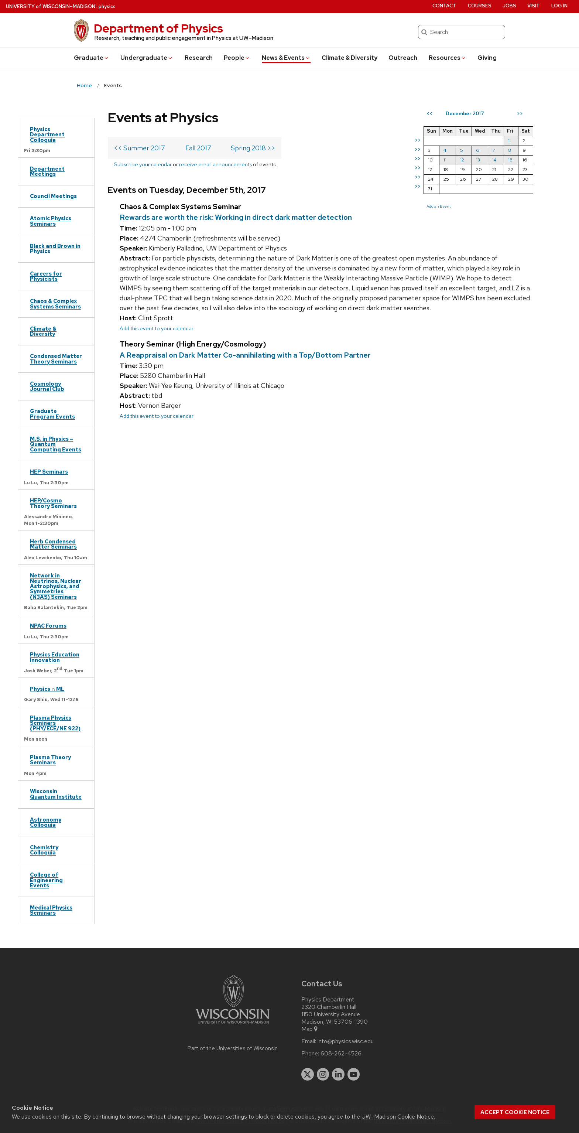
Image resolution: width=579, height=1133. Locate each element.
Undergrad (146, 58)
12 (462, 160)
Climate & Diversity (349, 58)
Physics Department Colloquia (47, 134)
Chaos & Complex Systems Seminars (55, 303)
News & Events (286, 58)
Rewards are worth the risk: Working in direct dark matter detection (236, 217)
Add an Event (438, 206)
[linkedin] (338, 1074)
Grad (91, 58)
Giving (487, 58)
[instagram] (323, 1074)
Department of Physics (158, 28)
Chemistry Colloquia (44, 850)
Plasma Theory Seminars (50, 760)
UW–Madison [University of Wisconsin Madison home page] (50, 6)
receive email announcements (215, 164)
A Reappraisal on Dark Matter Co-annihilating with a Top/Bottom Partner (245, 355)
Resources (447, 58)
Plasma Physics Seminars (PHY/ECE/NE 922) (55, 723)
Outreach (402, 58)
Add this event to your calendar (156, 328)
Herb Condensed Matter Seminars (53, 544)
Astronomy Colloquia (45, 822)
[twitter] (307, 1074)
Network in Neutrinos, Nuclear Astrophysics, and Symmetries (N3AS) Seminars (55, 586)
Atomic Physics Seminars (50, 221)
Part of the (233, 1048)
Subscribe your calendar (143, 164)
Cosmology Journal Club (47, 386)
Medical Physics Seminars (51, 910)
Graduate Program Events (52, 413)
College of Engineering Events (46, 880)
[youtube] (353, 1074)
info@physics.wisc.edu (346, 1041)
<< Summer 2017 (139, 148)
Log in (559, 6)
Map (310, 1029)
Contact (444, 6)
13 (478, 160)
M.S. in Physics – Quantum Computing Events (55, 444)
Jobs (509, 6)
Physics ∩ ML (47, 688)
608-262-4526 (341, 1053)
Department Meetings (47, 171)
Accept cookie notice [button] (514, 1112)
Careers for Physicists (46, 276)
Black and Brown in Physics (55, 248)
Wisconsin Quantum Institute (56, 794)
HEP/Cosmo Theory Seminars (53, 503)
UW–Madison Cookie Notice (398, 1116)
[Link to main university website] (233, 1025)
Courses (479, 6)
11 (445, 160)
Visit (533, 6)
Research (199, 58)
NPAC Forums (48, 625)
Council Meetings (53, 195)
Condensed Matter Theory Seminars (56, 358)
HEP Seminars (49, 471)
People (237, 58)
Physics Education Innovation (54, 657)
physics (107, 6)
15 (510, 160)
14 (494, 160)
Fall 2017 (198, 148)
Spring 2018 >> (253, 148)
